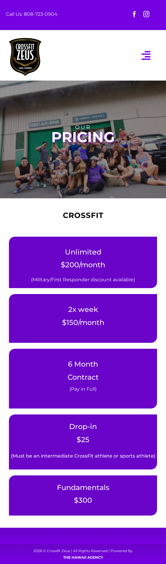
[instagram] (146, 14)
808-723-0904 (41, 14)
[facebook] (134, 14)
